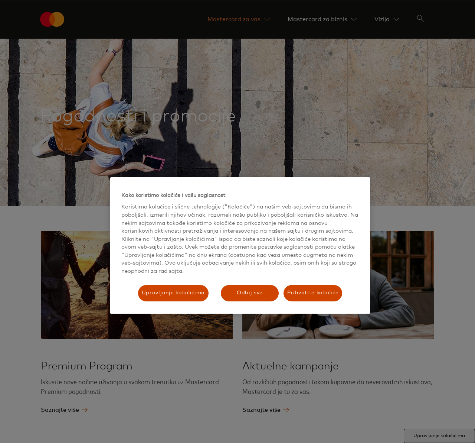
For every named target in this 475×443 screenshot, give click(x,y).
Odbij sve (250, 292)
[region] (240, 245)
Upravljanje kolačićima (173, 292)
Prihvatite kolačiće (312, 292)
